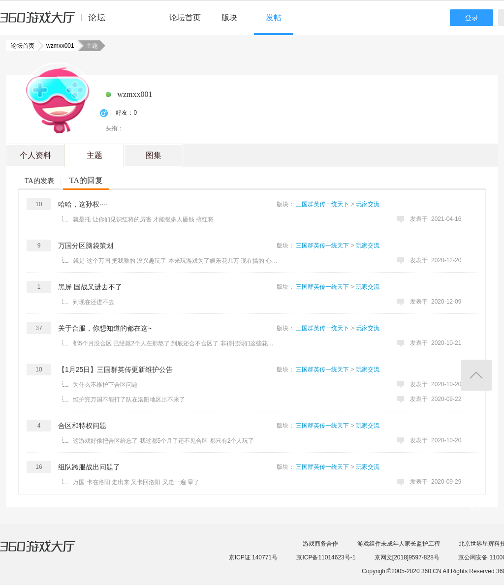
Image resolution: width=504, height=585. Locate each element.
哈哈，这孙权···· (82, 204)
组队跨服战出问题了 (89, 467)
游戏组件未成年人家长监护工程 (398, 543)
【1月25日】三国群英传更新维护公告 (115, 369)
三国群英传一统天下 (322, 204)
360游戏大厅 (47, 552)
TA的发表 (39, 181)
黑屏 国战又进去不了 (90, 287)
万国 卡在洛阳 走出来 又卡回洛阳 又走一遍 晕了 (136, 482)
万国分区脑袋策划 (85, 245)
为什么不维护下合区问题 (105, 384)
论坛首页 (185, 17)
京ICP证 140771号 (253, 557)
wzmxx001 (57, 45)
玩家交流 (367, 204)
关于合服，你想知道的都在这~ (105, 328)
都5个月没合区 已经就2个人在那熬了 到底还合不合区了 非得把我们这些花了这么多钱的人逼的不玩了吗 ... (176, 343)
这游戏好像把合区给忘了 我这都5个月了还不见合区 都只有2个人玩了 (163, 440)
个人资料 (35, 155)
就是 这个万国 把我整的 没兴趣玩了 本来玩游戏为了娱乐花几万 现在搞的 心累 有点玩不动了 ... (176, 260)
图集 (153, 155)
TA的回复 (86, 180)
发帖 (274, 17)
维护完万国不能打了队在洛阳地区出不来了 (129, 399)
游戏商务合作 (320, 543)
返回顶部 (476, 375)
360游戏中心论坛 (57, 21)
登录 (471, 18)
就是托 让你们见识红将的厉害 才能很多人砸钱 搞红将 (143, 219)
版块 (229, 17)
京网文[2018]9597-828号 (407, 557)
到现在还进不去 (93, 302)
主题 (94, 155)
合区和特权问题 (82, 426)
